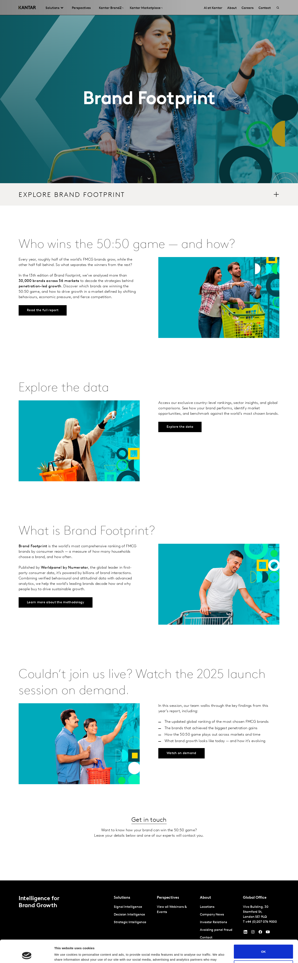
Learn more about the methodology (55, 602)
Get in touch (149, 820)
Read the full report (42, 310)
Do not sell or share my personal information (263, 946)
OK (263, 930)
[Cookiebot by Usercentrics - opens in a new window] (27, 955)
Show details (63, 955)
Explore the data (180, 427)
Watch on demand (181, 753)
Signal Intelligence (128, 907)
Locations (207, 907)
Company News (212, 914)
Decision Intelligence (129, 914)
